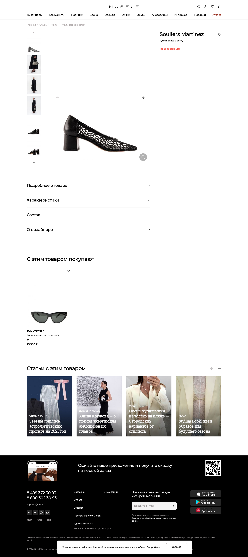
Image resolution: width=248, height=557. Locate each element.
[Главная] (124, 7)
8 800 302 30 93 (42, 498)
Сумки (126, 14)
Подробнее (153, 547)
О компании (110, 492)
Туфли (54, 24)
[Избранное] (212, 6)
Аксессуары (160, 14)
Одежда (110, 14)
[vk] (29, 512)
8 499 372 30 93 (41, 493)
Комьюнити (56, 14)
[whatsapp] (41, 512)
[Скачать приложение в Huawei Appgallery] (205, 510)
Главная (31, 24)
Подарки (200, 14)
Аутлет (216, 14)
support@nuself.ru (37, 504)
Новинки (77, 14)
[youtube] (47, 512)
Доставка (79, 492)
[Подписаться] (172, 506)
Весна (94, 14)
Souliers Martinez (182, 34)
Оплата (78, 499)
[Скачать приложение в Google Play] (205, 502)
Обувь (141, 14)
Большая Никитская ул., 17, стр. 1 (92, 528)
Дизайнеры (34, 14)
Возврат (78, 507)
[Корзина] (219, 6)
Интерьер (180, 14)
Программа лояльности (88, 515)
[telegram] (35, 512)
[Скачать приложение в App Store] (205, 493)
